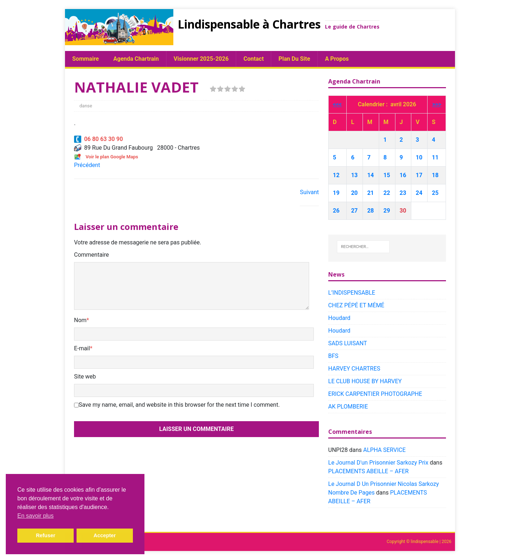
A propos (337, 58)
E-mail (82, 348)
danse (85, 105)
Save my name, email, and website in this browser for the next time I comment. (179, 404)
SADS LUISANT (347, 343)
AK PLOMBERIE (348, 406)
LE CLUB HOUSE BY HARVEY (365, 381)
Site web (85, 376)
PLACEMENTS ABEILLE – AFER (368, 471)
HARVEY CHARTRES (354, 368)
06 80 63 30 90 (98, 139)
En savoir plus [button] (35, 516)
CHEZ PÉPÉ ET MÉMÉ (356, 305)
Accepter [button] (105, 535)
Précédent (87, 165)
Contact (253, 58)
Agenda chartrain (136, 58)
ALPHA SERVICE (384, 449)
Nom (80, 320)
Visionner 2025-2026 (201, 58)
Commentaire (91, 254)
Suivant (309, 192)
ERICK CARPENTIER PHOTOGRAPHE (375, 393)
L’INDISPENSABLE (351, 292)
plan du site (294, 58)
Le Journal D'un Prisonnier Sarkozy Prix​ (378, 462)
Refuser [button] (45, 535)
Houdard (339, 318)
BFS (333, 355)
